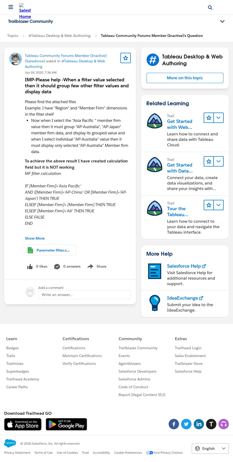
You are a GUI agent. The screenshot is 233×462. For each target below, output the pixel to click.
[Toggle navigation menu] (222, 21)
